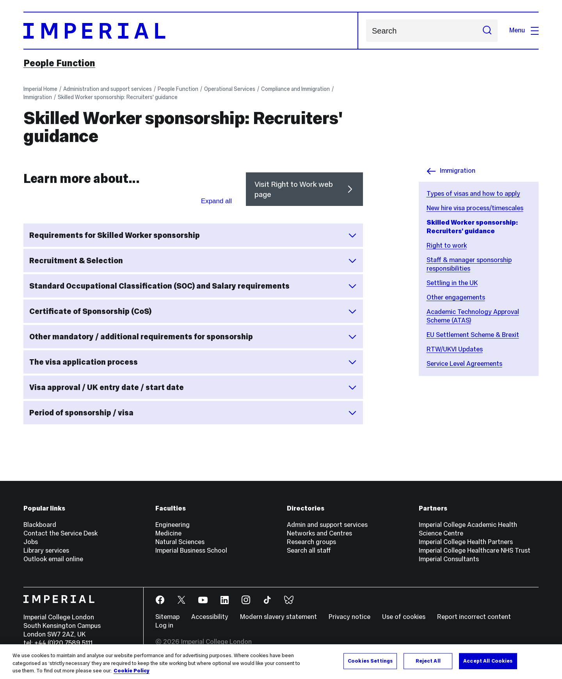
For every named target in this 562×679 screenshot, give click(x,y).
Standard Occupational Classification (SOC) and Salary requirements (193, 286)
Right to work (447, 245)
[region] (281, 661)
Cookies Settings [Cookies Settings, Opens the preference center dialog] (370, 661)
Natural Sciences (180, 542)
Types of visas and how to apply (473, 194)
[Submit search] (487, 31)
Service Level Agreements (464, 364)
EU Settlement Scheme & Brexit (473, 335)
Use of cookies (403, 617)
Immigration (37, 97)
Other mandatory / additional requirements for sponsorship (193, 336)
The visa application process (193, 362)
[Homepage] (190, 31)
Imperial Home (40, 88)
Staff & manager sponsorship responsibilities (469, 264)
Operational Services (229, 88)
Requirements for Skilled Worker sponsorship (193, 235)
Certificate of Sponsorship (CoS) (193, 311)
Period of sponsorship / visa (193, 412)
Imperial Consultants (449, 559)
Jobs (30, 542)
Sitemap (167, 617)
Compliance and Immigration (295, 88)
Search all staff (309, 550)
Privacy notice (349, 617)
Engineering (172, 525)
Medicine (168, 533)
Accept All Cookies (487, 661)
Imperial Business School (191, 550)
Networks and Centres (319, 533)
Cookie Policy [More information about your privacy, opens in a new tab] (131, 671)
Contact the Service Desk (60, 533)
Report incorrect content (474, 617)
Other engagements (456, 297)
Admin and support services (327, 525)
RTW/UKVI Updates (455, 349)
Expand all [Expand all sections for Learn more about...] (216, 201)
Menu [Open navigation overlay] (524, 30)
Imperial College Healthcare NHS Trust (474, 550)
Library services (46, 550)
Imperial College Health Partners (466, 542)
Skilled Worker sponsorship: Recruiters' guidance (118, 97)
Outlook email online (53, 559)
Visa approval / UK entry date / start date (193, 387)
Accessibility (209, 617)
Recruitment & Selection (193, 260)
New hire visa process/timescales (475, 208)
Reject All (428, 661)
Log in (164, 625)
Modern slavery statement (278, 617)
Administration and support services (107, 88)
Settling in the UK (452, 283)
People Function (59, 63)
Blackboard (39, 525)
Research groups (311, 542)
